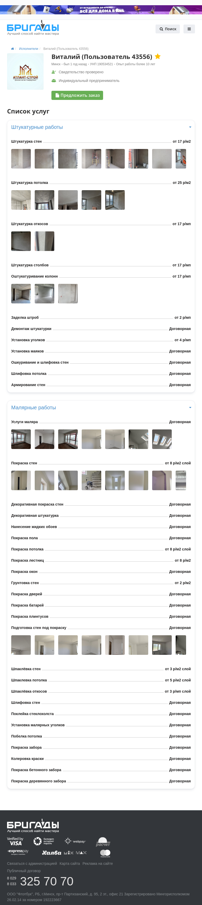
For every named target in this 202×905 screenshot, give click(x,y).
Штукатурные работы (101, 127)
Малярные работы (101, 407)
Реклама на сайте (97, 863)
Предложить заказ (78, 95)
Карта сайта (70, 863)
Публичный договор (24, 871)
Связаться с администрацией (32, 863)
